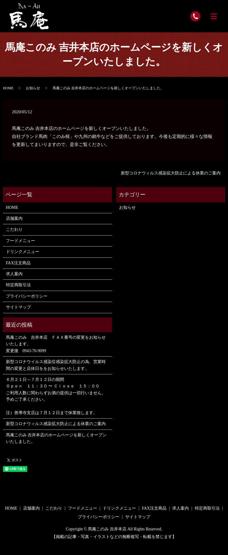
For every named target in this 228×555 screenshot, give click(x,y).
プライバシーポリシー (27, 296)
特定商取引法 (18, 285)
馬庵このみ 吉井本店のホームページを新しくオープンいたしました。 (56, 438)
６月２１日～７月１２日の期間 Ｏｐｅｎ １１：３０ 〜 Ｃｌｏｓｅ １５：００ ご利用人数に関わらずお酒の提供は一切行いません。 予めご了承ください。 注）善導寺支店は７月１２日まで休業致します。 (56, 396)
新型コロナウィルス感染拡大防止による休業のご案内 (171, 173)
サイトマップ (18, 307)
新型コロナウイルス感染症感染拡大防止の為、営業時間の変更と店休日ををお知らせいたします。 (56, 365)
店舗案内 (14, 218)
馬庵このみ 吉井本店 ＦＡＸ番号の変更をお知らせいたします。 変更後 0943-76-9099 (56, 344)
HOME (8, 88)
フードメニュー (20, 240)
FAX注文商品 (18, 263)
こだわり (14, 229)
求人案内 (14, 274)
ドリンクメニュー (22, 251)
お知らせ (33, 88)
